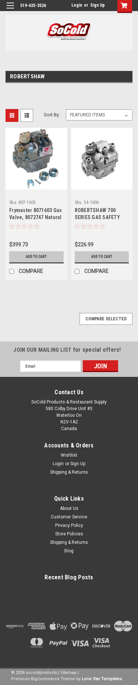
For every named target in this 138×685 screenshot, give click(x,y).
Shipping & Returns (69, 472)
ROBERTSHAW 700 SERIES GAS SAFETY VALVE (97, 217)
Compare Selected (106, 318)
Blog (69, 550)
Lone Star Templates (102, 679)
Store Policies (69, 533)
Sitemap (68, 672)
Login (76, 5)
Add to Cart (36, 257)
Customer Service (69, 516)
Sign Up (97, 5)
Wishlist (69, 455)
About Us (69, 508)
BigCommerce (45, 679)
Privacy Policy (69, 525)
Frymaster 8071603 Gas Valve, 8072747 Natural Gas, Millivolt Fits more (36, 217)
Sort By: (52, 114)
